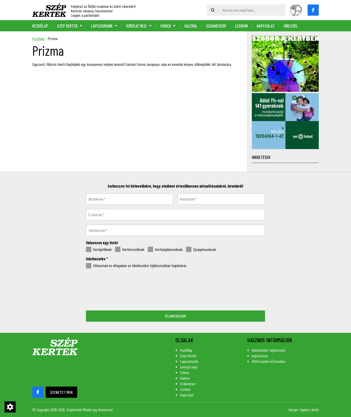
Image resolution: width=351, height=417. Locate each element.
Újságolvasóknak (201, 249)
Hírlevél (291, 25)
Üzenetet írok (61, 392)
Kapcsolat (266, 25)
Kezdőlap (40, 25)
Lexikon (241, 25)
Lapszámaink (102, 25)
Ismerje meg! (136, 25)
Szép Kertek (67, 25)
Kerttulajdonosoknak (165, 249)
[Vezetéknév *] (129, 199)
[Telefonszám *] (175, 230)
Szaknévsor (216, 25)
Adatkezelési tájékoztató (268, 350)
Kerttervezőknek (129, 249)
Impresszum (260, 355)
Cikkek (165, 25)
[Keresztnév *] (221, 199)
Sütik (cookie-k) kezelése (268, 361)
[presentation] (175, 289)
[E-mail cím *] (175, 214)
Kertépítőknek (99, 249)
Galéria (190, 25)
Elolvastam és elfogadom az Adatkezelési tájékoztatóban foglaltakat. (136, 265)
